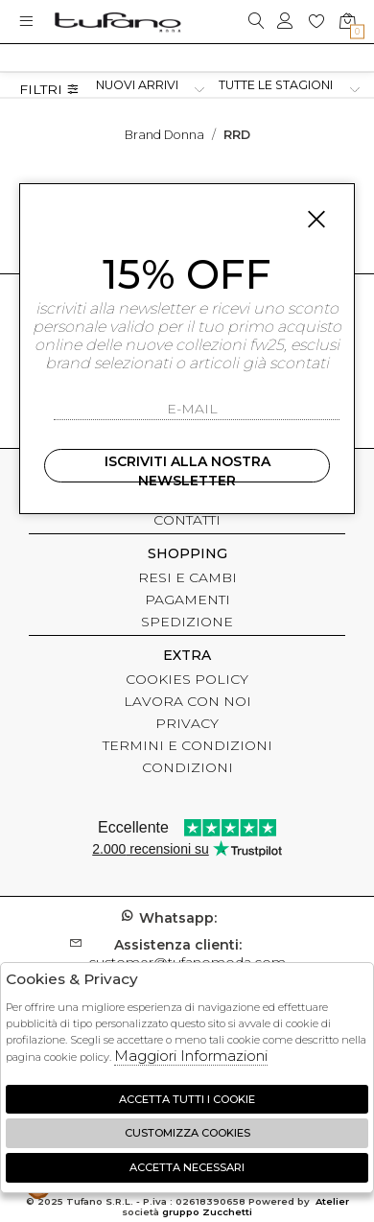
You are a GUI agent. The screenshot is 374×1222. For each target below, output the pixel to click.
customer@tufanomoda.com (187, 953)
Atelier (332, 1201)
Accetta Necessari (187, 1167)
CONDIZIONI (187, 767)
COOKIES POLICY (187, 679)
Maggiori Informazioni (191, 1055)
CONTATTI (187, 520)
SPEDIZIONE (187, 621)
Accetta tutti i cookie (187, 1099)
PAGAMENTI (187, 599)
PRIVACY (187, 723)
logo (117, 21)
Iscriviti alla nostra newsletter (187, 467)
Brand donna (164, 135)
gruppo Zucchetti (207, 1212)
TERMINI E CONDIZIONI (187, 745)
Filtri (49, 89)
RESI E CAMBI (187, 577)
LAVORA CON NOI (187, 701)
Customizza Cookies (187, 1133)
